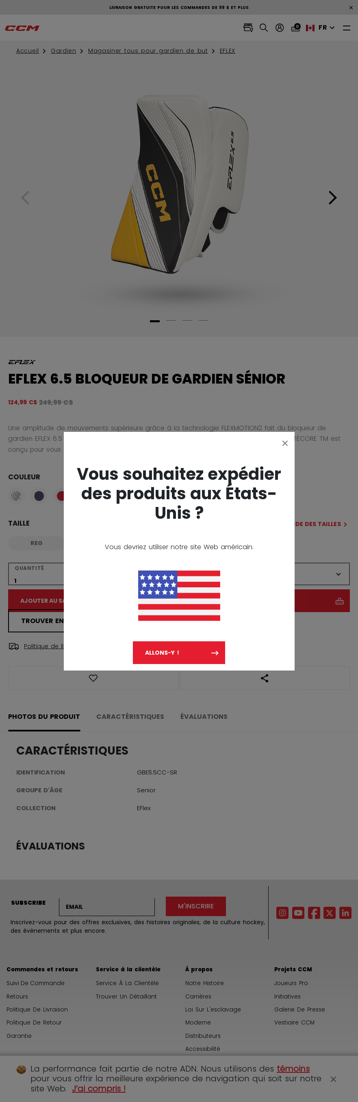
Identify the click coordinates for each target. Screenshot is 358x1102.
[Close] (285, 443)
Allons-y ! (162, 653)
